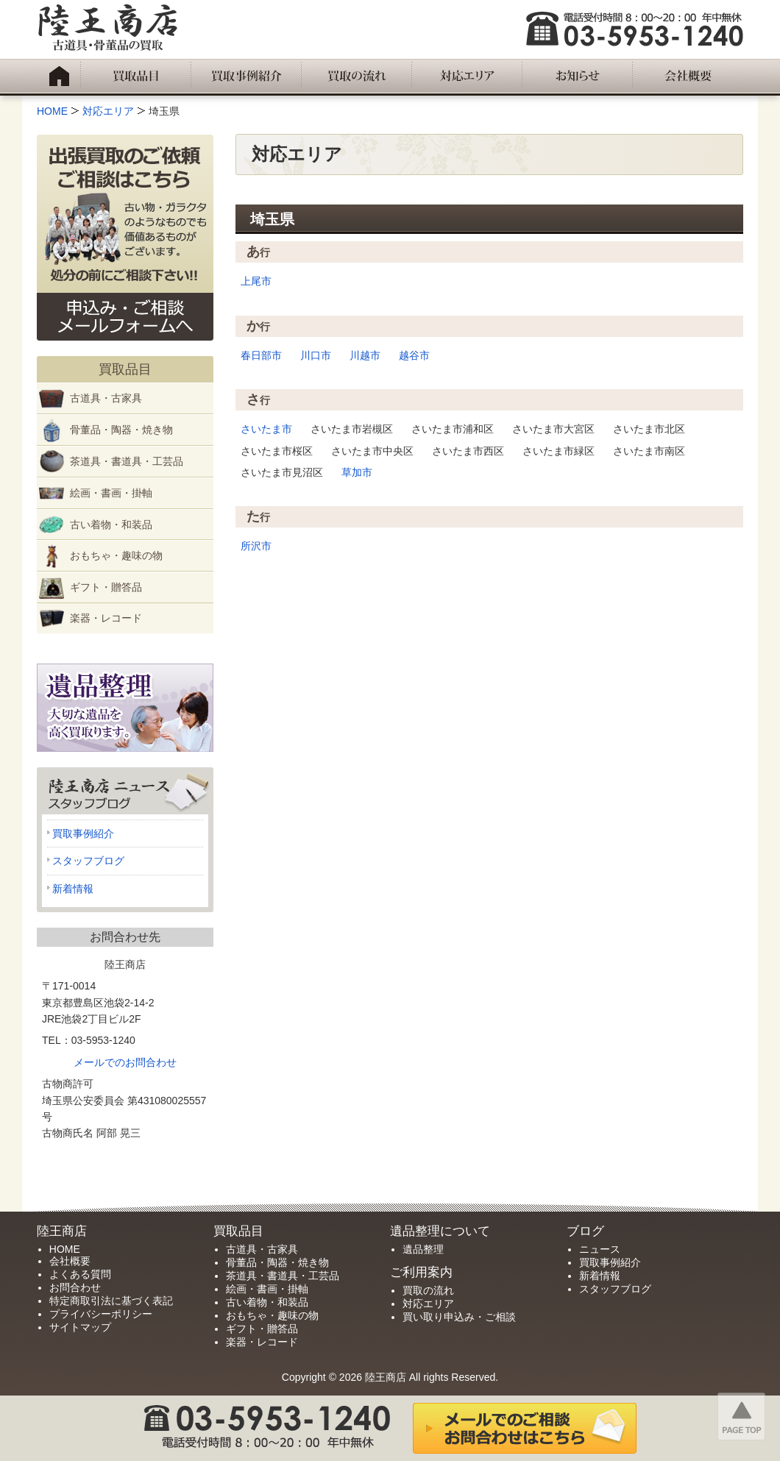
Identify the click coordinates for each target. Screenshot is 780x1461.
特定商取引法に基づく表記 (111, 1301)
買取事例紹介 (83, 833)
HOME (64, 1249)
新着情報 (72, 889)
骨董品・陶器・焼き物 (121, 430)
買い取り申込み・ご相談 (459, 1317)
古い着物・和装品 (111, 524)
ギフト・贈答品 (106, 587)
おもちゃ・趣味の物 (116, 555)
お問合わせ (75, 1287)
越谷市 (414, 355)
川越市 (365, 355)
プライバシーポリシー (100, 1314)
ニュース (599, 1249)
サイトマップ (80, 1327)
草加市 (356, 472)
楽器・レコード (106, 618)
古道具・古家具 (106, 398)
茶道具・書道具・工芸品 (126, 461)
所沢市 (256, 546)
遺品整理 (423, 1249)
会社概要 (70, 1261)
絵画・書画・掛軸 (111, 493)
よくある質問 (80, 1274)
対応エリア (428, 1303)
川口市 (315, 355)
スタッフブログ (88, 861)
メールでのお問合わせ (125, 1062)
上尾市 (256, 281)
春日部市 (261, 355)
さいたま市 (266, 429)
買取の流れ (428, 1290)
